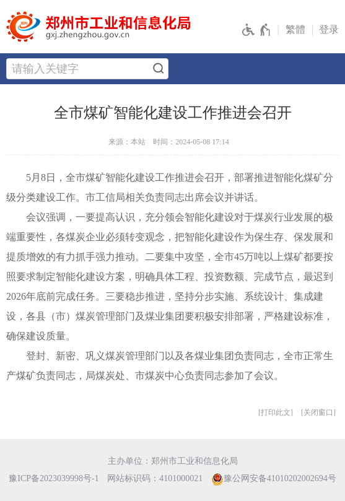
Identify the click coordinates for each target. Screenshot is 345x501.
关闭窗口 (318, 412)
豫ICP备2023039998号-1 (53, 478)
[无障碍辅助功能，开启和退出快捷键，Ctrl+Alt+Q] (257, 30)
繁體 (295, 29)
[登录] (332, 30)
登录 (329, 29)
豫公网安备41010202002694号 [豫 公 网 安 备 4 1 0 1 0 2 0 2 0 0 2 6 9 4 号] (273, 479)
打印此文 (275, 412)
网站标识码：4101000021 (155, 478)
